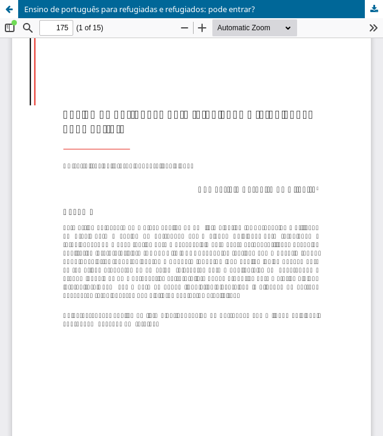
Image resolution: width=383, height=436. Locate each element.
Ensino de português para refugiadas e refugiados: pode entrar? (139, 9)
